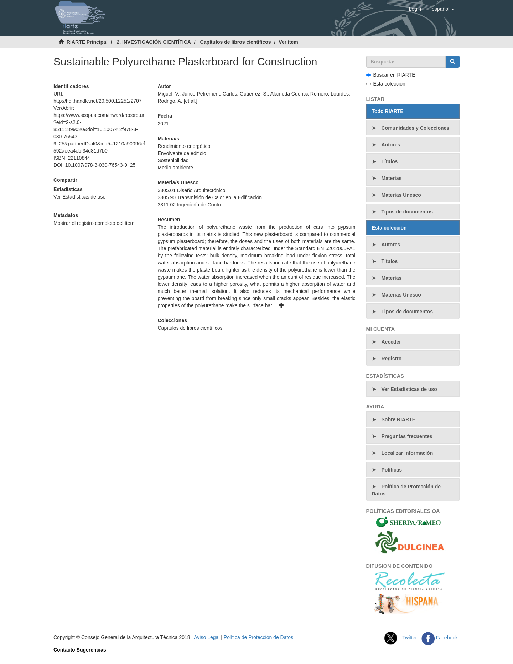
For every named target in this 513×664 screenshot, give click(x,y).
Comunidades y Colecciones (416, 128)
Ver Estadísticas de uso (79, 197)
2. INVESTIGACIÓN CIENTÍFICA (153, 42)
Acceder (391, 342)
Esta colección (385, 84)
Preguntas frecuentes (407, 436)
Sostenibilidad (172, 160)
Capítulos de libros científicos (235, 42)
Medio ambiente (175, 167)
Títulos (390, 161)
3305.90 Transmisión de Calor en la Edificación (209, 197)
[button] (443, 9)
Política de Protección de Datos (406, 490)
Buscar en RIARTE (390, 75)
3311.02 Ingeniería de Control (190, 204)
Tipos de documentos (407, 212)
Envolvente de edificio (181, 153)
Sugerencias (91, 650)
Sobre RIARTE (399, 419)
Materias (392, 178)
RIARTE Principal (87, 42)
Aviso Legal (206, 637)
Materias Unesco (401, 195)
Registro (392, 358)
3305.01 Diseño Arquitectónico (191, 190)
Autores (391, 145)
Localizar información (407, 453)
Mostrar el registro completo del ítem (93, 223)
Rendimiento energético (183, 146)
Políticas (392, 470)
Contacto (64, 650)
